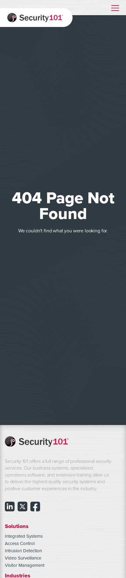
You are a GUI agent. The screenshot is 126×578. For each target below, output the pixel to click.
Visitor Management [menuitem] (24, 565)
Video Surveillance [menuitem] (23, 558)
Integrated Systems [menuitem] (24, 536)
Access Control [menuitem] (20, 543)
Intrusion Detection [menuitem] (23, 550)
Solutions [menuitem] (17, 526)
